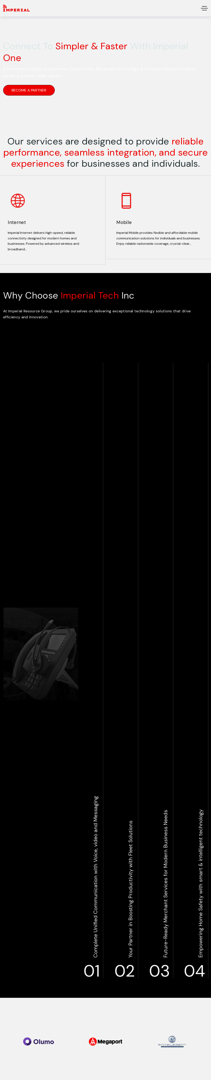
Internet (14, 222)
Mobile (121, 222)
